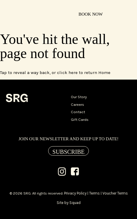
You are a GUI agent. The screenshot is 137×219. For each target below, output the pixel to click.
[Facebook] (75, 172)
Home (104, 72)
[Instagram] (62, 172)
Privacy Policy (75, 193)
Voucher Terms (115, 193)
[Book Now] (91, 13)
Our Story (79, 97)
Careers (77, 104)
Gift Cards (80, 119)
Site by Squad (69, 202)
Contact (78, 112)
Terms (94, 193)
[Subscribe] (68, 151)
